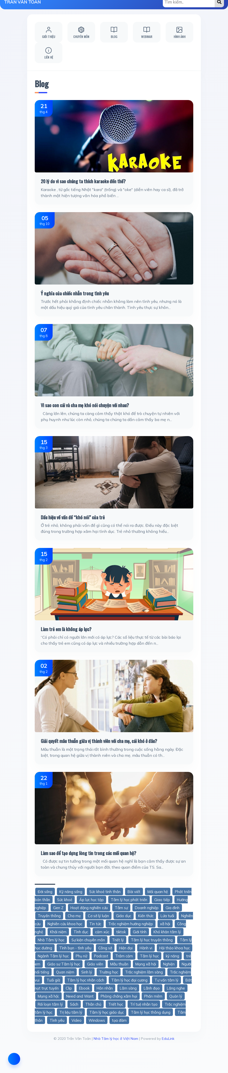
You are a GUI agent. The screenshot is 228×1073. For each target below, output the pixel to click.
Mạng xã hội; (48, 996)
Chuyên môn (81, 32)
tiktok (121, 931)
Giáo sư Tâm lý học (63, 964)
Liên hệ (48, 53)
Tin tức (95, 923)
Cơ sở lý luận (98, 915)
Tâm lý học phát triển (129, 899)
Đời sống (45, 891)
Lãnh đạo (152, 988)
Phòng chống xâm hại (119, 996)
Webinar (146, 32)
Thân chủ (93, 1004)
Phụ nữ (81, 956)
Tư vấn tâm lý (166, 980)
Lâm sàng (128, 988)
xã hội (165, 923)
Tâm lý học (149, 956)
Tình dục (80, 931)
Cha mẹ (74, 915)
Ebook (84, 988)
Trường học (108, 972)
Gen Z (58, 907)
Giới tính (139, 931)
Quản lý (175, 996)
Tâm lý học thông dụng (150, 1012)
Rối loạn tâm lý (50, 1004)
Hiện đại (126, 948)
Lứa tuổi (167, 915)
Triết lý (118, 940)
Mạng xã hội (145, 964)
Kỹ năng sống (70, 891)
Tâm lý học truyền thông (152, 940)
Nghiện (169, 964)
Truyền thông (49, 915)
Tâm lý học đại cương (129, 980)
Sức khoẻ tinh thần (105, 891)
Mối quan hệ (157, 891)
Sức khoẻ (64, 899)
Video (76, 1020)
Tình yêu (57, 1020)
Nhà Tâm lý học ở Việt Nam (116, 1038)
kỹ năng (172, 956)
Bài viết (134, 891)
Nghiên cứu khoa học (65, 923)
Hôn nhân (105, 988)
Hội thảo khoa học (174, 948)
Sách (74, 1004)
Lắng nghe (176, 988)
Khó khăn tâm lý (167, 931)
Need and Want (80, 996)
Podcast (101, 956)
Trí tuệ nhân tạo (144, 1004)
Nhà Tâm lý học (51, 940)
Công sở (105, 948)
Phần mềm (153, 996)
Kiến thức (146, 915)
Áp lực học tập (91, 899)
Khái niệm (58, 931)
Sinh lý (86, 972)
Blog (114, 32)
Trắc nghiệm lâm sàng (144, 972)
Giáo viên (95, 964)
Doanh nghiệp (147, 907)
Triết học (115, 1004)
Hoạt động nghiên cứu (89, 907)
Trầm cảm (124, 956)
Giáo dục (123, 915)
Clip (69, 988)
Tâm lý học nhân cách (85, 980)
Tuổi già (53, 980)
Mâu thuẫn (119, 964)
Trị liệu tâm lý (70, 1012)
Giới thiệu (48, 32)
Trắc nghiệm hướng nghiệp (130, 923)
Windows (97, 1020)
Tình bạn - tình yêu (75, 948)
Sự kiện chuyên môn (88, 940)
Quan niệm (65, 972)
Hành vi (146, 948)
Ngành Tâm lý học (53, 956)
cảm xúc (102, 931)
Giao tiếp (162, 899)
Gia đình (172, 907)
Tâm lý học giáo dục (106, 1012)
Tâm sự (121, 907)
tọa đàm (119, 1020)
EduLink (168, 1038)
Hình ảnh (179, 32)
